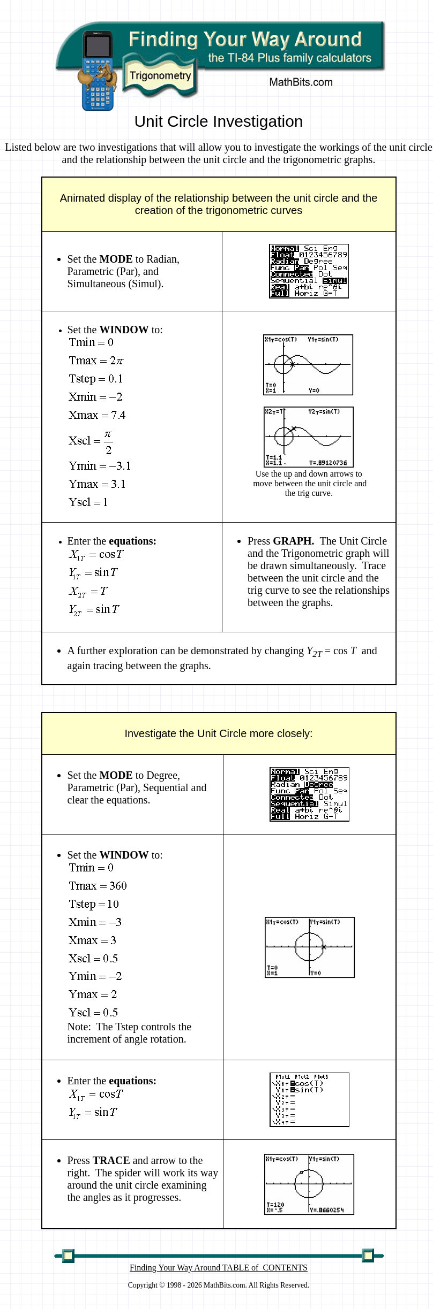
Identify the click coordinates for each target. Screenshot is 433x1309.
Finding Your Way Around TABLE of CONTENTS (219, 1267)
